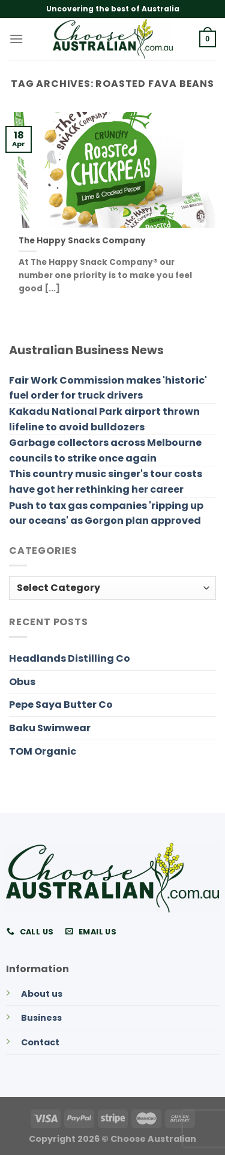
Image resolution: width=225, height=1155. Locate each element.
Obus (22, 682)
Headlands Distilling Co (69, 658)
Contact (40, 1042)
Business (41, 1018)
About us (41, 994)
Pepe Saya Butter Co (61, 704)
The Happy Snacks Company (82, 241)
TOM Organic (42, 751)
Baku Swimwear (50, 728)
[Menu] (16, 38)
